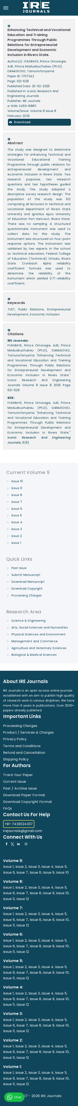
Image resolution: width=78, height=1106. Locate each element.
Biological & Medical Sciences (34, 655)
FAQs (7, 808)
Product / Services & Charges (28, 732)
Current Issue (14, 781)
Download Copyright (27, 588)
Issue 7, (22, 872)
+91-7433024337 (19, 824)
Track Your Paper (18, 774)
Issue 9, (49, 872)
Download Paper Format (24, 795)
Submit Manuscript (25, 575)
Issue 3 (16, 529)
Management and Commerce (34, 641)
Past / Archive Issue (20, 788)
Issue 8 (16, 495)
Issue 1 (16, 543)
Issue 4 (16, 522)
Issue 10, (62, 893)
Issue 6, (9, 872)
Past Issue (19, 568)
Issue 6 (16, 509)
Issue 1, (8, 866)
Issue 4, (47, 866)
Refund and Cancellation (24, 752)
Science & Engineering (28, 621)
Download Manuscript (28, 582)
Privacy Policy (15, 739)
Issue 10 (17, 481)
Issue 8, (36, 872)
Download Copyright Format (27, 801)
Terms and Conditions (22, 746)
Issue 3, (34, 866)
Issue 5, (61, 866)
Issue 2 (16, 536)
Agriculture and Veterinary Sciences (39, 648)
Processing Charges (26, 595)
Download (20, 122)
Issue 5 (16, 515)
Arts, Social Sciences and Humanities (39, 627)
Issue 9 (16, 488)
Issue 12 (22, 898)
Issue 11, (9, 898)
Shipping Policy (16, 759)
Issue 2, (21, 866)
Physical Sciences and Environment (38, 634)
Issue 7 (16, 502)
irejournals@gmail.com (22, 830)
